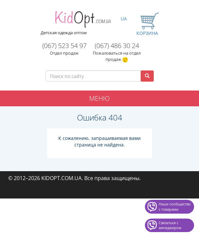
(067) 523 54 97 (64, 45)
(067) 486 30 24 (117, 45)
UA (124, 18)
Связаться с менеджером (170, 225)
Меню (99, 98)
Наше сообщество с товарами (175, 206)
